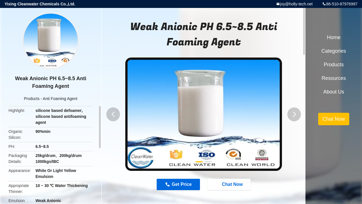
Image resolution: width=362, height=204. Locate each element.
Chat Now (229, 184)
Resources (334, 78)
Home (334, 37)
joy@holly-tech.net (296, 4)
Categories (333, 51)
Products (31, 98)
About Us (333, 92)
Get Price (181, 184)
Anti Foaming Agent (60, 98)
